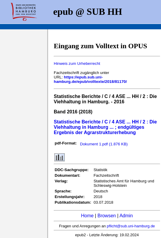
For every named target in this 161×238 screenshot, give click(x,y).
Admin (126, 215)
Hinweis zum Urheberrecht (77, 63)
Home (87, 215)
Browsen (106, 215)
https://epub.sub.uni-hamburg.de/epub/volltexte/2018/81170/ (90, 79)
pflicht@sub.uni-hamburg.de (131, 226)
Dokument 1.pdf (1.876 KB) (104, 144)
